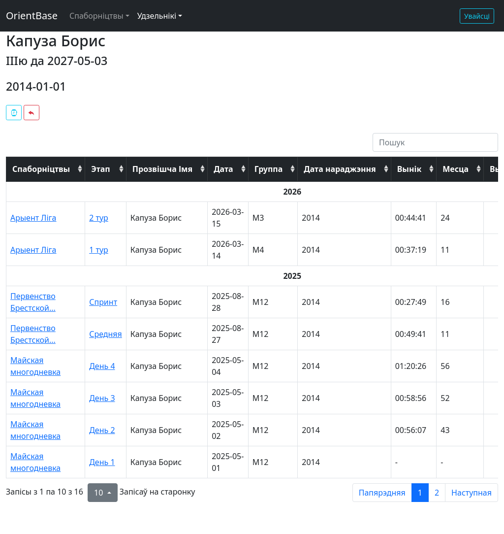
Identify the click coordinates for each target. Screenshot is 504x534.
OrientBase (32, 15)
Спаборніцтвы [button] (96, 15)
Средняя (105, 334)
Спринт (103, 302)
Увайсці (477, 16)
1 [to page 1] (420, 492)
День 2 (102, 430)
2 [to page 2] (437, 492)
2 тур (98, 217)
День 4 (102, 366)
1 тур (98, 249)
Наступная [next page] (471, 492)
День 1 (102, 462)
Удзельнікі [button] (156, 15)
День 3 (102, 398)
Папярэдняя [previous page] (382, 492)
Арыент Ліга (33, 217)
